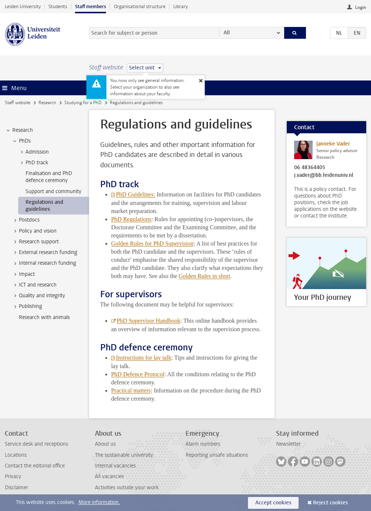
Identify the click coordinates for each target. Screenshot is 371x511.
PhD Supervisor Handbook (148, 321)
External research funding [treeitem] (44, 252)
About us (105, 443)
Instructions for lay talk (143, 357)
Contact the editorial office (35, 465)
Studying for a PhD (83, 103)
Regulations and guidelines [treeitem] (44, 206)
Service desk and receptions (36, 443)
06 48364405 (309, 167)
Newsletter (288, 443)
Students (57, 6)
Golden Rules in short (204, 276)
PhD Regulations (131, 219)
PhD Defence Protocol (137, 374)
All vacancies (109, 476)
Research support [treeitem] (35, 242)
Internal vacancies (115, 465)
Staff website (17, 103)
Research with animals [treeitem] (44, 317)
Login (360, 7)
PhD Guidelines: (135, 194)
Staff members (90, 6)
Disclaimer (16, 487)
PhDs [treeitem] (21, 141)
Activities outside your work (127, 487)
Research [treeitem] (19, 130)
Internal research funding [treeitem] (44, 263)
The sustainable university (124, 455)
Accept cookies (273, 502)
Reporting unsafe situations (217, 455)
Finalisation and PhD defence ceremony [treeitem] (48, 177)
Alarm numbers (203, 443)
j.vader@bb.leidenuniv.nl (323, 175)
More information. (99, 502)
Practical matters (131, 390)
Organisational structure (140, 6)
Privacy (13, 476)
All (227, 32)
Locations (16, 455)
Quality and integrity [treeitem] (38, 295)
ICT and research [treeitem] (34, 285)
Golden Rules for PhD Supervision (152, 243)
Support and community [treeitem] (53, 191)
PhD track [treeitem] (33, 163)
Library (180, 6)
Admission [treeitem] (33, 152)
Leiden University (23, 6)
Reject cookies (330, 502)
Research (47, 103)
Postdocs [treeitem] (26, 220)
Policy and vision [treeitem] (34, 231)
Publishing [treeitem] (27, 306)
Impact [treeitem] (23, 274)
